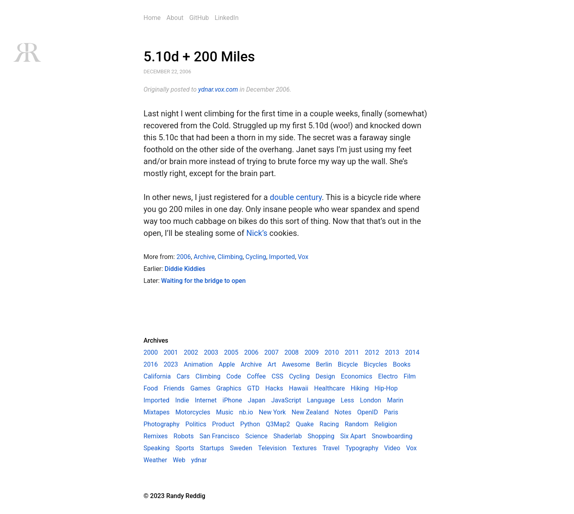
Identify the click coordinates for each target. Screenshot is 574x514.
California (157, 376)
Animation (198, 364)
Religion (385, 424)
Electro (388, 376)
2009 (312, 352)
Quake (305, 424)
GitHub (199, 18)
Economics (356, 376)
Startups (212, 448)
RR (27, 52)
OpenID (367, 412)
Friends (174, 388)
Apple (226, 364)
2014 (412, 352)
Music (224, 412)
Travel (331, 448)
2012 (372, 352)
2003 (211, 352)
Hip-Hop (386, 388)
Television (272, 448)
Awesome (296, 364)
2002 (191, 352)
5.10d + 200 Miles (199, 57)
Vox (303, 257)
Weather (155, 460)
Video (392, 448)
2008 (291, 352)
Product (223, 424)
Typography (361, 448)
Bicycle (348, 364)
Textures (304, 448)
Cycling (256, 257)
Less (347, 400)
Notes (343, 412)
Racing (329, 424)
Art (271, 364)
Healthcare (329, 388)
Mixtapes (156, 412)
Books (402, 364)
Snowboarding (392, 436)
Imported (282, 257)
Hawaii (299, 388)
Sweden (241, 448)
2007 (271, 352)
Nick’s (256, 233)
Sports (184, 448)
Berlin (324, 364)
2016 (151, 364)
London (370, 400)
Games (200, 388)
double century (296, 197)
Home (152, 18)
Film (409, 376)
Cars (183, 376)
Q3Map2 (278, 424)
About (175, 18)
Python (250, 424)
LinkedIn (226, 18)
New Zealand (310, 412)
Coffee (256, 376)
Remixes (156, 436)
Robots (183, 436)
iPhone (232, 400)
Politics (195, 424)
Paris (391, 412)
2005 (231, 352)
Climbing (230, 257)
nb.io (246, 412)
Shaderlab (287, 436)
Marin (395, 400)
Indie (182, 400)
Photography (161, 424)
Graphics (228, 388)
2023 (170, 364)
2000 (151, 352)
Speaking (157, 448)
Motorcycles (192, 412)
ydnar (199, 460)
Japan (256, 400)
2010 (331, 352)
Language (321, 400)
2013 (392, 352)
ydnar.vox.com (218, 89)
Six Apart (353, 436)
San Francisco (219, 436)
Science (256, 436)
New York (272, 412)
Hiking (360, 388)
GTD (253, 388)
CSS (277, 376)
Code (233, 376)
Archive (204, 257)
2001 (170, 352)
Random (357, 424)
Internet (206, 400)
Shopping (321, 436)
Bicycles (375, 364)
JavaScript (286, 400)
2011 (352, 352)
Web (179, 460)
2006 (184, 257)
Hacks (274, 388)
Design (325, 376)
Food (151, 388)
